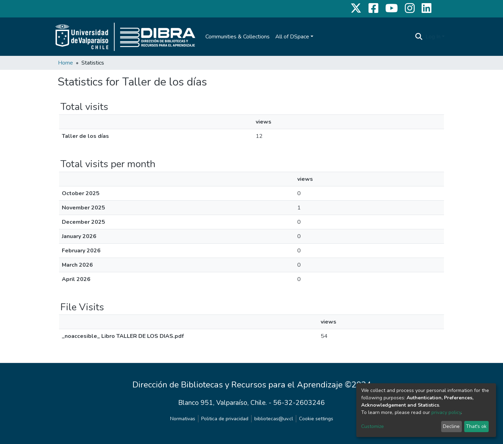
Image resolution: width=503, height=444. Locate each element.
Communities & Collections (237, 36)
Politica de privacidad (224, 418)
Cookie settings (316, 418)
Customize (372, 426)
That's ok (476, 426)
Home (65, 63)
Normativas (182, 418)
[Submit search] (419, 36)
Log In (432, 36)
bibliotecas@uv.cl (273, 418)
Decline (451, 426)
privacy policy (446, 412)
